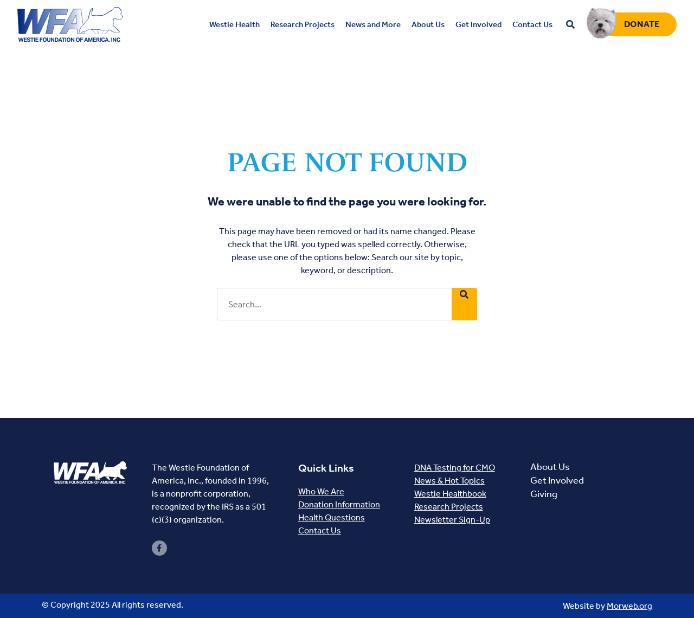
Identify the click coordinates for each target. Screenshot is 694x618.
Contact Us (319, 530)
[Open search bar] (570, 24)
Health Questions (331, 517)
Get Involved (557, 480)
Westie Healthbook (450, 493)
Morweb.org (629, 606)
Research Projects (448, 506)
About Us (550, 467)
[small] (159, 548)
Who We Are (321, 491)
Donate (642, 24)
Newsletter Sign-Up (452, 519)
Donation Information (339, 504)
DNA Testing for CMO (454, 467)
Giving (543, 494)
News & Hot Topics (449, 480)
